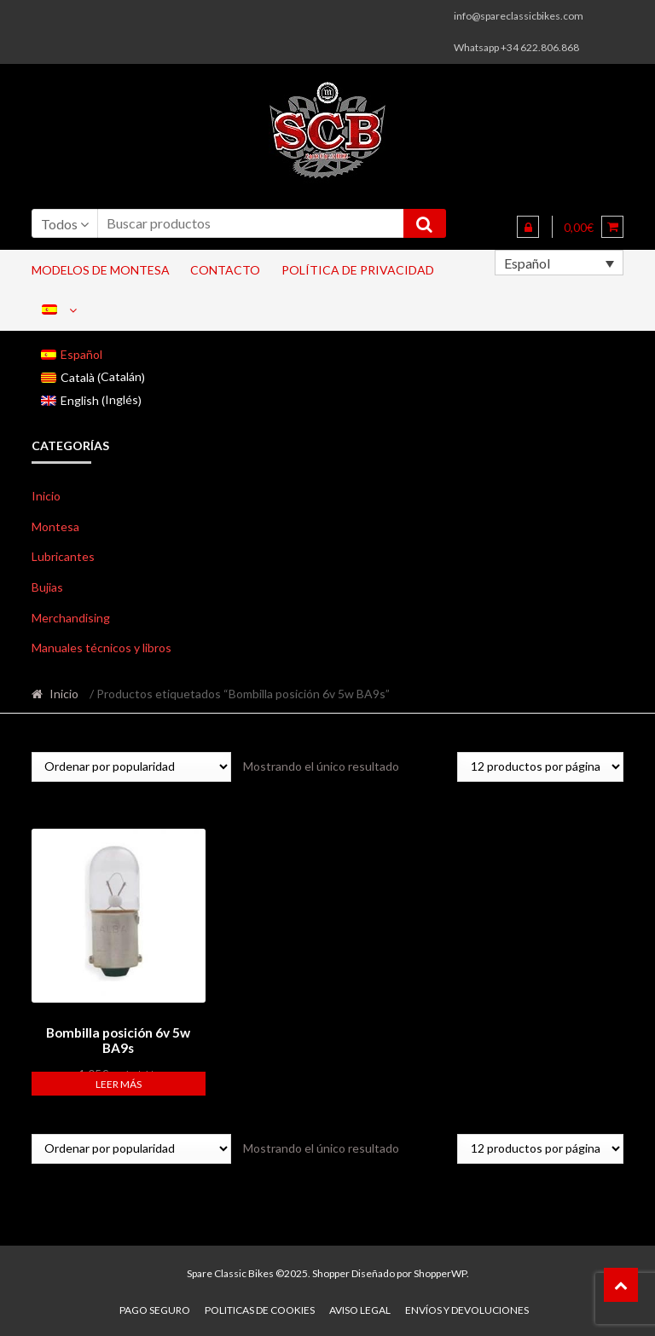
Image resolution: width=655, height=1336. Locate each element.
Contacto (225, 270)
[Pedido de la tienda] (131, 767)
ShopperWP (440, 1270)
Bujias (47, 587)
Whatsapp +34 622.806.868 (516, 47)
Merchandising (71, 617)
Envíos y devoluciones (467, 1307)
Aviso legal (360, 1307)
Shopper (331, 1270)
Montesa (55, 526)
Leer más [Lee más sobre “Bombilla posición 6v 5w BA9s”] (119, 1081)
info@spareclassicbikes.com (518, 15)
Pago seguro (154, 1307)
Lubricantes (63, 556)
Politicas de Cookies (260, 1307)
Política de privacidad (357, 270)
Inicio (46, 496)
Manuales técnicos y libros (101, 647)
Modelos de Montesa (101, 270)
